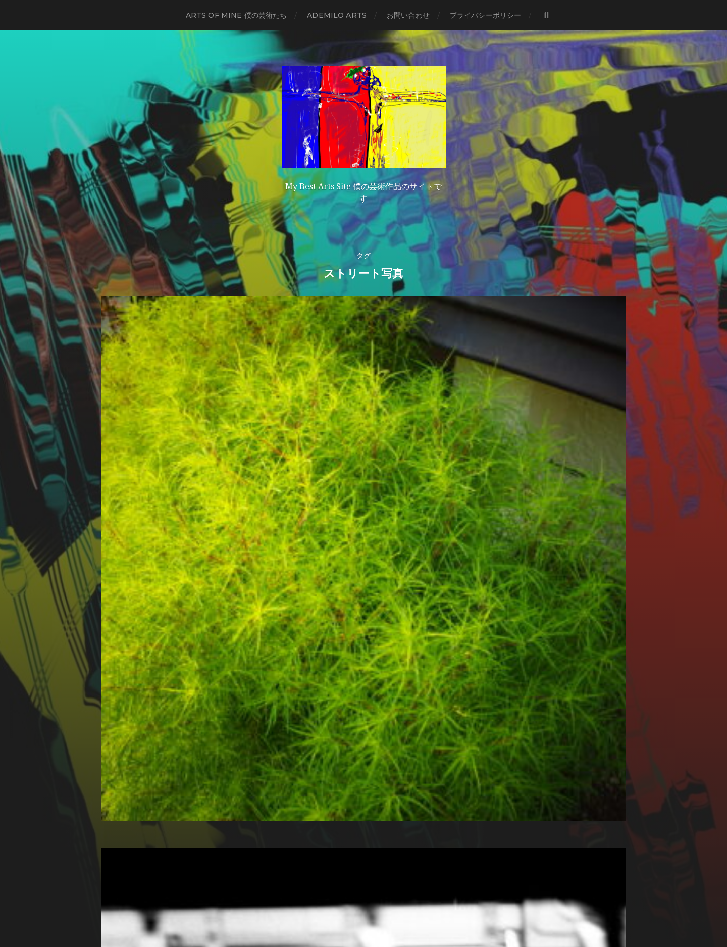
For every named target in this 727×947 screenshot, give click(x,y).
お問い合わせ (408, 15)
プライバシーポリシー (485, 15)
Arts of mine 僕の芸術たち (236, 15)
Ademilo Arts (337, 15)
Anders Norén (384, 903)
